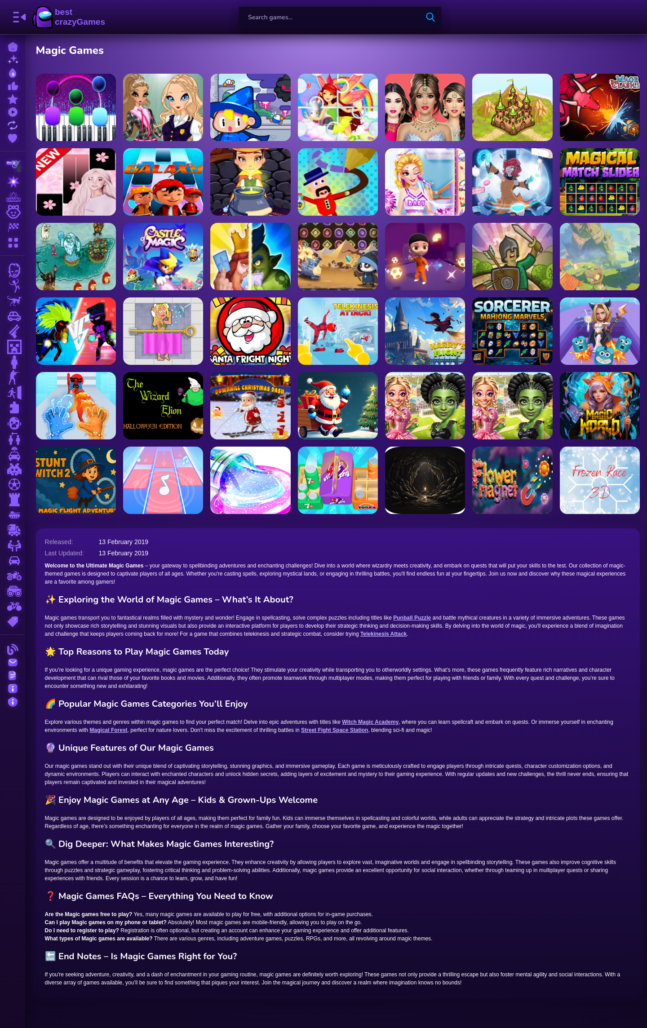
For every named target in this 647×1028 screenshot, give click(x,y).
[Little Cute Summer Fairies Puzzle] (338, 107)
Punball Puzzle (412, 618)
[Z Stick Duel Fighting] (76, 331)
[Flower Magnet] (512, 480)
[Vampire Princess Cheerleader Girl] (425, 182)
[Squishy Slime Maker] (251, 480)
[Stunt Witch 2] (76, 480)
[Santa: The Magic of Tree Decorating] (338, 405)
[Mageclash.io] (600, 107)
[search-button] (430, 17)
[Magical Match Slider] (600, 182)
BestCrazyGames (69, 17)
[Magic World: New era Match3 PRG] (600, 405)
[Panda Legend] (338, 256)
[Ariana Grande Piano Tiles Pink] (76, 182)
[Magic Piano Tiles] (76, 107)
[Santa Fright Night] (251, 331)
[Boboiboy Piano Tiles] (163, 182)
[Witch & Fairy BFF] (425, 405)
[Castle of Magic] (163, 256)
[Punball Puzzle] (600, 331)
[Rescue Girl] (163, 331)
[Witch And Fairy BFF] (512, 405)
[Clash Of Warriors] (251, 256)
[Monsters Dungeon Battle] (600, 256)
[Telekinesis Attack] (338, 331)
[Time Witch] (512, 182)
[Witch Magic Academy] (251, 182)
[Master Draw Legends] (338, 182)
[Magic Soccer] (425, 256)
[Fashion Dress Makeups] (425, 107)
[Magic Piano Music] (163, 480)
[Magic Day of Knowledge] (163, 107)
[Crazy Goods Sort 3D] (338, 480)
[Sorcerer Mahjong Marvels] (512, 331)
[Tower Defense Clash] (512, 256)
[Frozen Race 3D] (600, 480)
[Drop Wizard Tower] (251, 107)
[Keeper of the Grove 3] (76, 256)
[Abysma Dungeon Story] (425, 480)
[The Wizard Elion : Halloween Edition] (163, 405)
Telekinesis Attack (383, 634)
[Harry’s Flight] (425, 331)
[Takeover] (512, 107)
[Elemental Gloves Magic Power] (76, 405)
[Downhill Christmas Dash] (251, 405)
